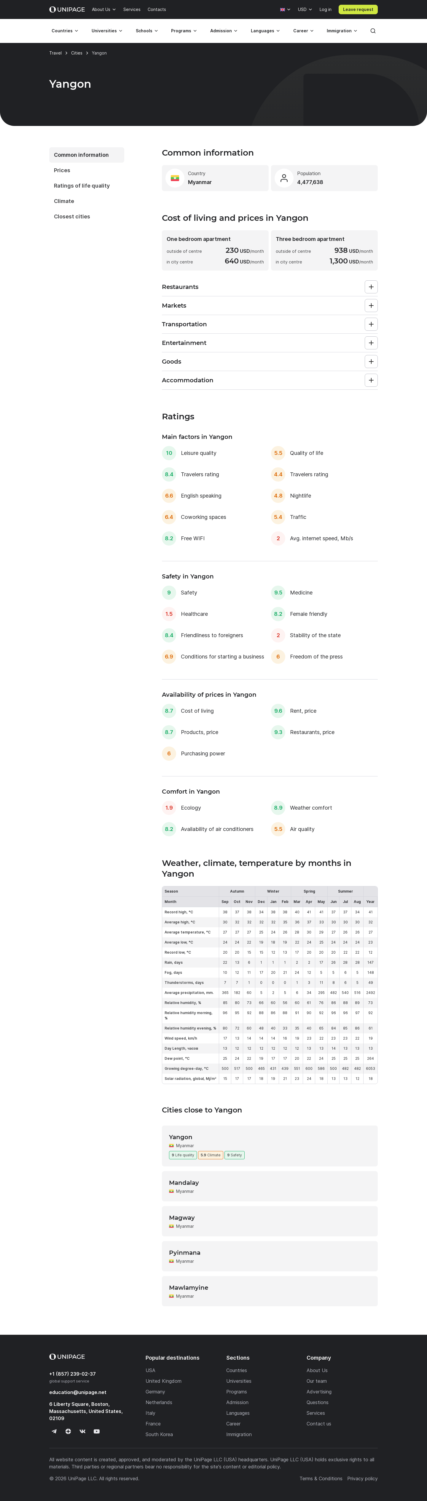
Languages (262, 30)
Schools (144, 30)
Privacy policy (362, 1478)
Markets (174, 305)
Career (300, 30)
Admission (221, 30)
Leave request (358, 9)
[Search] (373, 31)
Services (132, 9)
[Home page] (67, 9)
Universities (104, 30)
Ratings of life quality (82, 186)
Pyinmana (184, 1252)
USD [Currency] (302, 9)
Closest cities (72, 216)
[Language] (285, 9)
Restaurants (180, 286)
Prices (62, 170)
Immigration (339, 30)
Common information (81, 155)
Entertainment (184, 342)
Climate (64, 201)
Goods (171, 361)
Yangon (180, 1137)
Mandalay (184, 1182)
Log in (326, 9)
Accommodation (188, 380)
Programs (181, 30)
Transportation (184, 324)
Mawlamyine (188, 1287)
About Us (101, 9)
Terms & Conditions (320, 1478)
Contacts (157, 9)
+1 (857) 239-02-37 (72, 1374)
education (77, 1392)
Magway (182, 1217)
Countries (62, 30)
